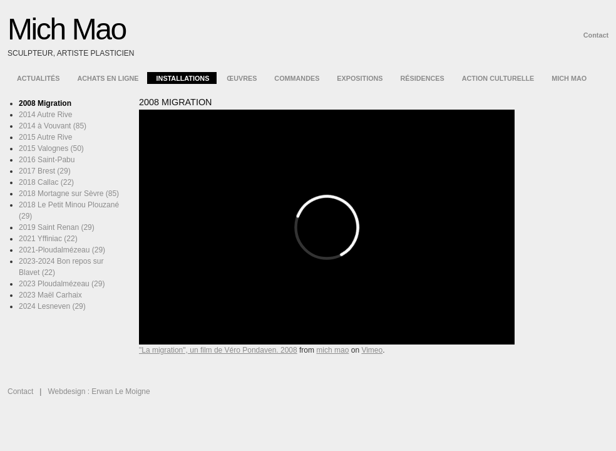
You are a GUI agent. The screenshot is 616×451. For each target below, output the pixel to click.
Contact (595, 35)
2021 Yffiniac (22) (48, 238)
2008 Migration (45, 103)
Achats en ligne (107, 78)
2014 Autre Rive (45, 114)
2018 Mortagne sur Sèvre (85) (69, 193)
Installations (183, 78)
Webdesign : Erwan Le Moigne (99, 391)
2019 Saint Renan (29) (57, 227)
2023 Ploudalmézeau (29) (62, 283)
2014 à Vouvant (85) (52, 126)
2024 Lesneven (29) (52, 306)
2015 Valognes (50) (51, 148)
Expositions (359, 78)
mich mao (332, 350)
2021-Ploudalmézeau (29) (62, 250)
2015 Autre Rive (45, 137)
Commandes (296, 78)
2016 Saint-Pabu (46, 159)
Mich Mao (67, 29)
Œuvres (242, 78)
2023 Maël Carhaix (50, 295)
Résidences (422, 78)
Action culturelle (498, 78)
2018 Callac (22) (46, 182)
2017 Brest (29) (45, 171)
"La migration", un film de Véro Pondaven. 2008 (218, 350)
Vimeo (371, 350)
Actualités (38, 78)
